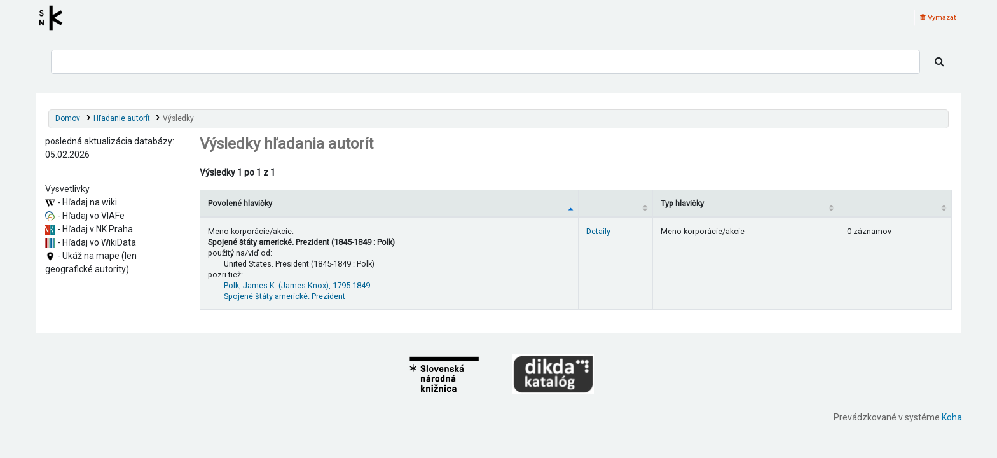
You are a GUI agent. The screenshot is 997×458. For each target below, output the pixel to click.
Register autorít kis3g (55, 18)
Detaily (598, 231)
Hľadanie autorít (121, 118)
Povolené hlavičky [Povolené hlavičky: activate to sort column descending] (240, 203)
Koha (952, 417)
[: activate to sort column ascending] (615, 203)
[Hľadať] (939, 62)
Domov (67, 118)
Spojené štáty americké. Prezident (284, 296)
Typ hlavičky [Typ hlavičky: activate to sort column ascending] (682, 203)
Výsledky (178, 118)
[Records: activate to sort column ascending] (895, 203)
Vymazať (938, 17)
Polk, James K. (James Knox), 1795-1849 (297, 285)
